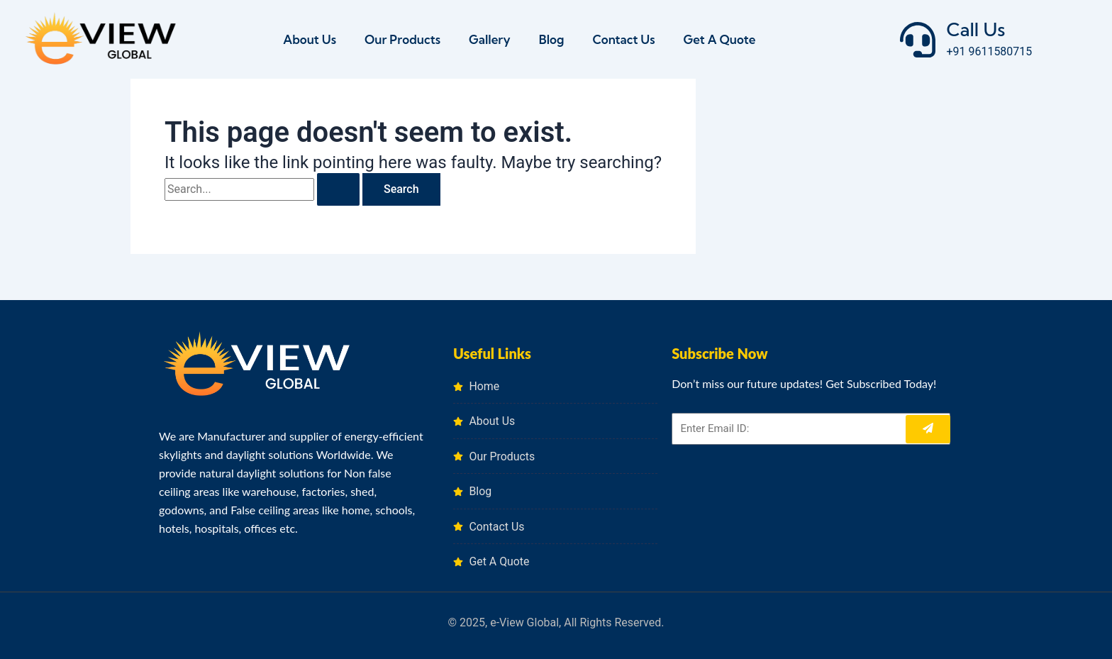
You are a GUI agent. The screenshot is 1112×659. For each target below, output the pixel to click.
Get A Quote (720, 39)
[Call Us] (917, 39)
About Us (309, 39)
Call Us (975, 29)
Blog (552, 39)
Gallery (490, 39)
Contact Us (623, 39)
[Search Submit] (338, 189)
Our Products (402, 39)
